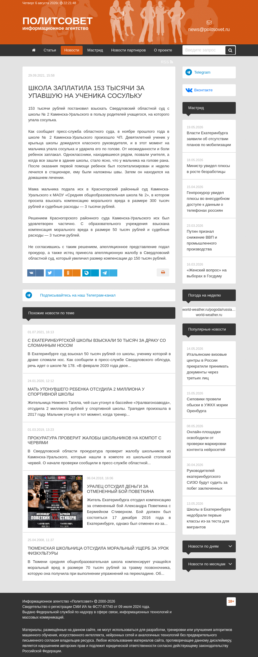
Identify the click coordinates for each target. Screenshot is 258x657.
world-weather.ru (209, 312)
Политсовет (58, 20)
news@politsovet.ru (209, 26)
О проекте (163, 50)
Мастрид (95, 50)
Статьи (50, 50)
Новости (71, 50)
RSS (167, 62)
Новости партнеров (128, 50)
